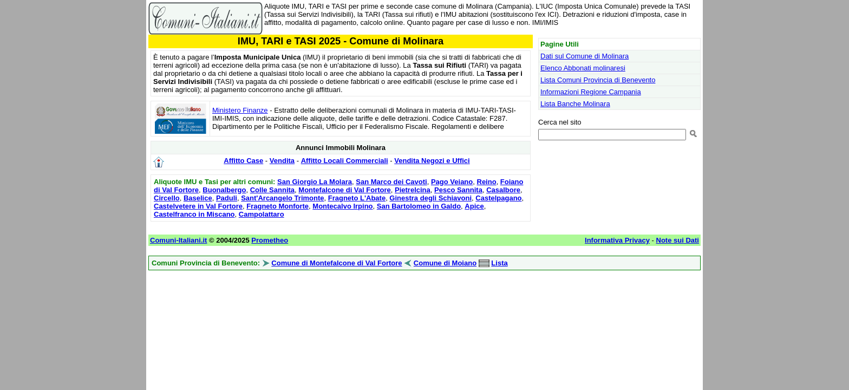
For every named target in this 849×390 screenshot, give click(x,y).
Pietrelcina (412, 190)
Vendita (282, 161)
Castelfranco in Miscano (194, 214)
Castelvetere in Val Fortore (198, 206)
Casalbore (503, 190)
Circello (167, 198)
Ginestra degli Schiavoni (430, 198)
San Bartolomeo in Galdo (419, 206)
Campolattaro (261, 214)
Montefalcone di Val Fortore (344, 190)
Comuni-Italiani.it (178, 240)
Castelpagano (498, 198)
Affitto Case (243, 161)
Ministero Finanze (240, 110)
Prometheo (269, 240)
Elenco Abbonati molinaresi (582, 68)
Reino (487, 182)
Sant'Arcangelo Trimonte (282, 198)
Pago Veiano (452, 182)
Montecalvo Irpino (342, 206)
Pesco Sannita (458, 190)
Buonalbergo (224, 190)
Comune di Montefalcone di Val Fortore (336, 263)
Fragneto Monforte (277, 206)
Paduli (226, 198)
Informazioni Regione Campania (590, 92)
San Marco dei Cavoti (391, 182)
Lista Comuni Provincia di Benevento (597, 80)
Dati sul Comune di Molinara (584, 56)
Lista (499, 263)
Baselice (198, 198)
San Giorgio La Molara (314, 182)
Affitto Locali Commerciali (344, 161)
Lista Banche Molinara (575, 104)
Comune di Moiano (445, 263)
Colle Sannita (272, 190)
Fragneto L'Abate (357, 198)
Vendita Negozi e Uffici (431, 161)
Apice (474, 206)
